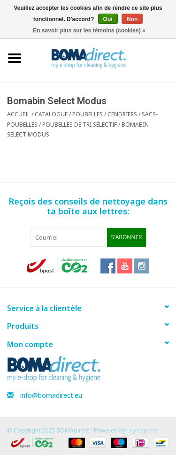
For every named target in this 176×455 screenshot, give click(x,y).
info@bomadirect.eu (51, 395)
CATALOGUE (51, 114)
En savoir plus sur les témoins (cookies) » (89, 30)
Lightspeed (142, 430)
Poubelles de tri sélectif (79, 125)
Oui (108, 19)
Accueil (18, 114)
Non (132, 19)
